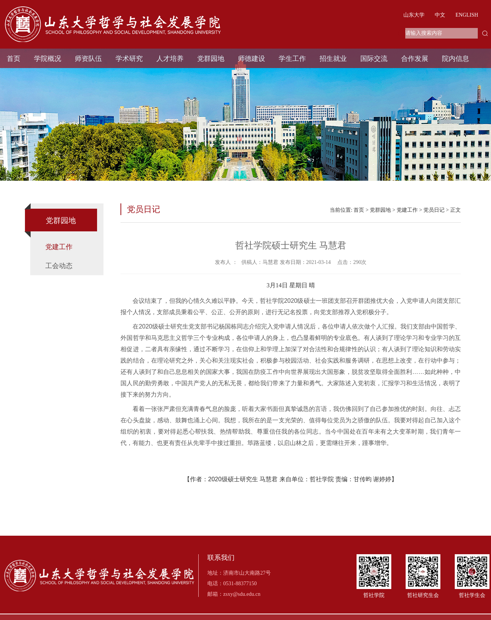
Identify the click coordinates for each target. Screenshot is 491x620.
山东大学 (414, 15)
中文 (440, 15)
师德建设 (251, 58)
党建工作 (59, 247)
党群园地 (210, 58)
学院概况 (47, 58)
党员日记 (434, 210)
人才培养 (170, 58)
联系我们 (221, 557)
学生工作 (292, 58)
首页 (13, 58)
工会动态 (59, 266)
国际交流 (374, 58)
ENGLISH (466, 15)
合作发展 (414, 58)
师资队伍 (88, 58)
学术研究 (129, 58)
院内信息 (455, 58)
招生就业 (333, 58)
